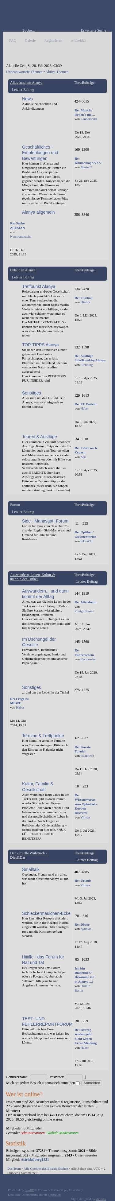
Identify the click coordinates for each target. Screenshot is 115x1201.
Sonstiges (31, 393)
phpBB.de (54, 1194)
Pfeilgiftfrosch (84, 611)
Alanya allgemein (38, 212)
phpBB (29, 1190)
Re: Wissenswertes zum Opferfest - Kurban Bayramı (86, 804)
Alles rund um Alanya (26, 82)
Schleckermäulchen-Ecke (46, 913)
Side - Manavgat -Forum (45, 521)
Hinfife (85, 302)
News (27, 98)
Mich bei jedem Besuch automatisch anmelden (43, 1083)
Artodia (101, 1199)
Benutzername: (17, 1077)
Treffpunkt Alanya (38, 286)
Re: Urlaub (83, 880)
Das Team (14, 1168)
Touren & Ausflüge (39, 436)
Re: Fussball (84, 298)
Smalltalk (31, 869)
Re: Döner (82, 924)
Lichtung (87, 365)
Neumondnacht (20, 236)
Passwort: (57, 1077)
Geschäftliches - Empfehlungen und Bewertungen (40, 153)
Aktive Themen (56, 72)
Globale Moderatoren (63, 1133)
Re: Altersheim (86, 602)
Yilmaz (85, 817)
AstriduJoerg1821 (35, 1159)
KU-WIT (87, 541)
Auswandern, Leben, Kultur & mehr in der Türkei (32, 577)
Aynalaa (85, 929)
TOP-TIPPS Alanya (40, 344)
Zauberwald (89, 119)
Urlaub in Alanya (23, 270)
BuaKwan (87, 755)
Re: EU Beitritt (86, 404)
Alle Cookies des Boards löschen (46, 1168)
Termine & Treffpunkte (43, 735)
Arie (83, 457)
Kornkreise (88, 659)
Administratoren (32, 1133)
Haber (85, 408)
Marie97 (86, 167)
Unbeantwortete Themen (24, 72)
